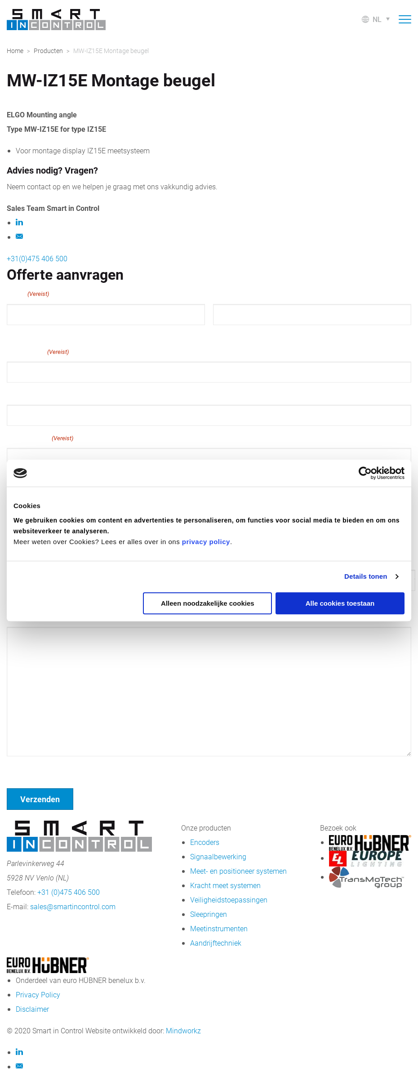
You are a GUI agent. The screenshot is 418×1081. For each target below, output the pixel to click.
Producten (48, 50)
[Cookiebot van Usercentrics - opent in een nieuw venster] (365, 473)
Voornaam (22, 333)
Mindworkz (183, 1030)
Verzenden (40, 799)
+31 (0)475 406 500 (68, 892)
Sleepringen (208, 914)
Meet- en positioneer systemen (238, 871)
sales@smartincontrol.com (73, 906)
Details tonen (365, 576)
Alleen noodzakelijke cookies (207, 603)
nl (377, 19)
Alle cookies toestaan (340, 603)
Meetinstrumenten (219, 928)
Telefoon (21, 394)
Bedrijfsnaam (40, 438)
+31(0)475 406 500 (37, 258)
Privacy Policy (38, 994)
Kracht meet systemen (225, 885)
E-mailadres (38, 351)
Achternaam (231, 333)
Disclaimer (32, 1009)
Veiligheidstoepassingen (228, 899)
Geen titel (22, 768)
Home (15, 50)
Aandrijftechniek (215, 942)
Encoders (204, 842)
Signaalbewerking (218, 856)
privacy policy (206, 541)
